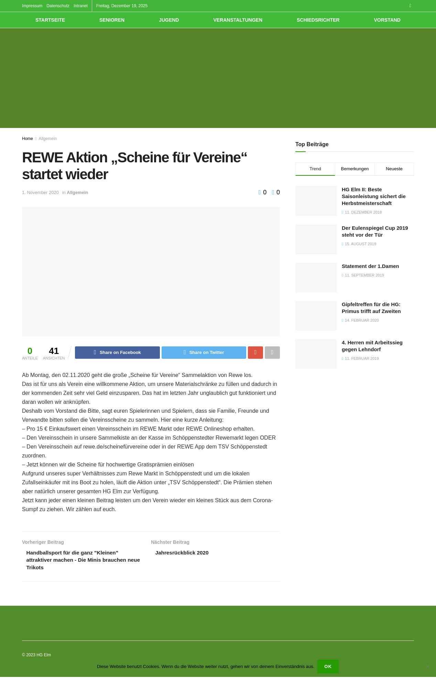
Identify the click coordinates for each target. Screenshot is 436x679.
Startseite (50, 20)
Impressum (32, 5)
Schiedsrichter (318, 20)
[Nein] (427, 667)
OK (328, 666)
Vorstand (387, 20)
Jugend (169, 20)
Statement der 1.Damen (370, 266)
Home (27, 138)
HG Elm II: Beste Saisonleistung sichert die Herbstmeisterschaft (374, 196)
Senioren (111, 20)
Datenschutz (57, 5)
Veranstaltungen (237, 20)
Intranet (81, 5)
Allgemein (48, 138)
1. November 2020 (40, 192)
